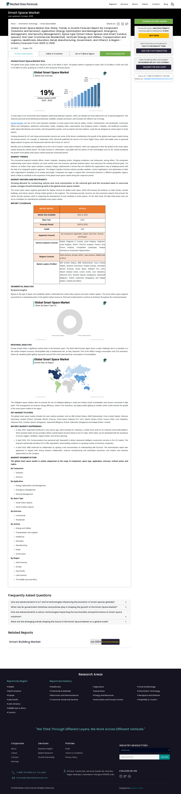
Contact (156, 4)
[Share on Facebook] (118, 24)
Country (11, 712)
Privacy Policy (71, 757)
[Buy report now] (153, 35)
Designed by (131, 788)
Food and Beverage (146, 687)
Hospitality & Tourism (147, 699)
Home (13, 24)
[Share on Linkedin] (122, 24)
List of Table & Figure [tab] (84, 53)
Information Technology (28, 24)
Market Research (45, 753)
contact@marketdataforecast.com (29, 778)
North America (14, 691)
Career (14, 753)
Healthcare (55, 687)
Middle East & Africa (16, 708)
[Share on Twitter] (126, 24)
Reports (113, 4)
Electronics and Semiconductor (64, 695)
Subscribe (164, 757)
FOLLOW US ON (128, 771)
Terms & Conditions (74, 753)
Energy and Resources (103, 695)
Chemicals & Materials (60, 691)
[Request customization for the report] (153, 50)
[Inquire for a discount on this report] (153, 67)
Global (10, 687)
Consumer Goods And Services (64, 699)
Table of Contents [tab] (54, 53)
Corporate (17, 743)
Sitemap (15, 761)
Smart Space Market (48, 24)
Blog (166, 4)
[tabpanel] (69, 320)
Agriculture (98, 687)
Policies (70, 743)
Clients (145, 4)
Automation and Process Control (108, 699)
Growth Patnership (46, 757)
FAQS (67, 748)
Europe (10, 695)
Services (124, 4)
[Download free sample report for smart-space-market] (154, 21)
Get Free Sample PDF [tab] (115, 53)
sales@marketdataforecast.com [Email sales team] (158, 79)
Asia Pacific (12, 699)
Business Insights (45, 748)
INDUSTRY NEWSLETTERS (133, 745)
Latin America (13, 704)
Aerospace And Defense (148, 695)
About (135, 4)
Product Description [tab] (23, 53)
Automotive (99, 691)
